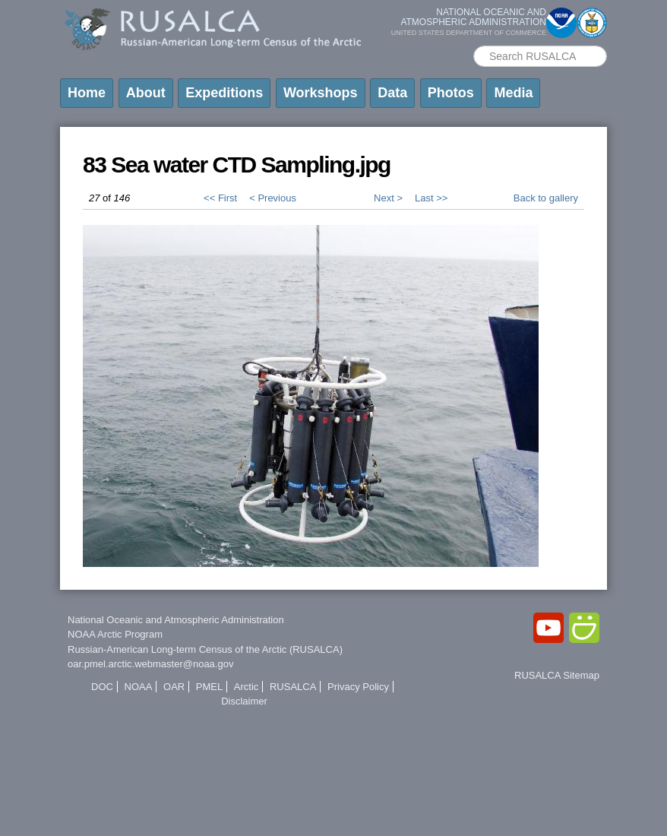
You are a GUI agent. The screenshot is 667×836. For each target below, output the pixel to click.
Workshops (320, 92)
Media (513, 92)
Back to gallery (546, 198)
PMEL (209, 686)
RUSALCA (293, 686)
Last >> (431, 198)
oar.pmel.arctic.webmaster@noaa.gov (150, 664)
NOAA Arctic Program (115, 634)
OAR (174, 686)
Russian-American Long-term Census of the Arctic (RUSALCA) (205, 649)
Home (87, 92)
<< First (220, 198)
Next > (388, 198)
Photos (451, 92)
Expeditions (224, 92)
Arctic (246, 686)
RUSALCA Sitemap (556, 675)
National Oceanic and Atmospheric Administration (176, 619)
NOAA (139, 686)
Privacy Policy (358, 686)
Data (392, 92)
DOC (102, 686)
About (146, 92)
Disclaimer (244, 701)
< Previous (272, 198)
